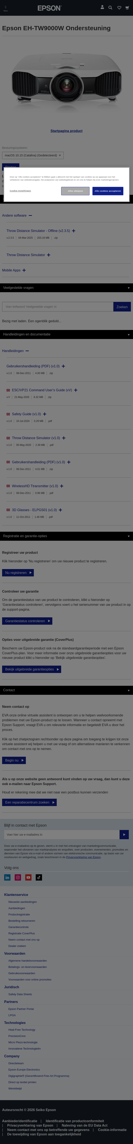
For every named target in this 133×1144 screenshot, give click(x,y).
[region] (67, 184)
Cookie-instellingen (20, 191)
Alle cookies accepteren (108, 191)
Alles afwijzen (75, 191)
